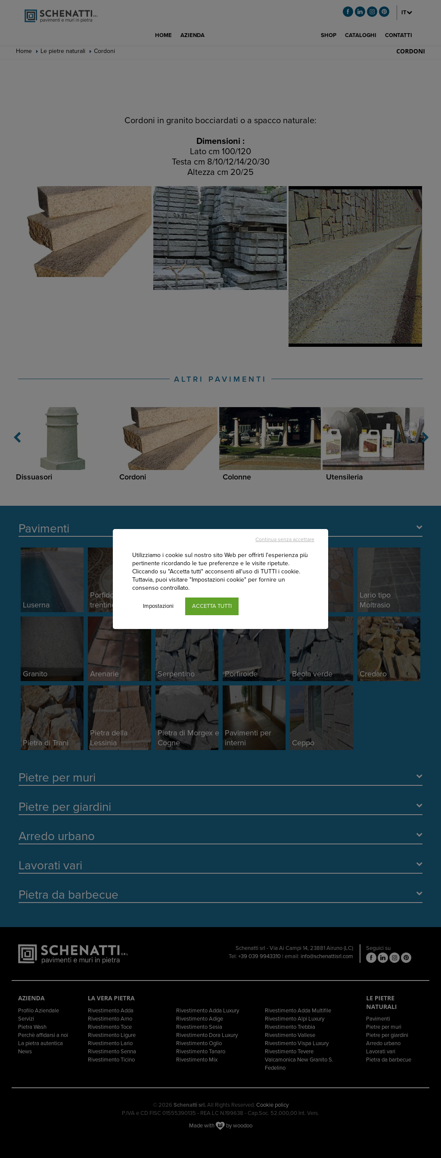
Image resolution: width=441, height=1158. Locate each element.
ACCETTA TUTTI (212, 606)
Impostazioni (158, 606)
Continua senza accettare (284, 539)
